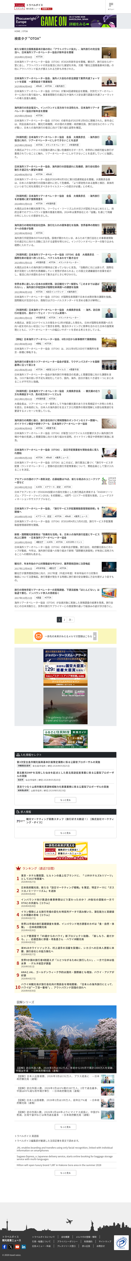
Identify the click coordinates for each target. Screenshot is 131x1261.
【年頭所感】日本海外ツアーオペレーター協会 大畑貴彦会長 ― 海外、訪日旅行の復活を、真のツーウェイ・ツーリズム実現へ (57, 311)
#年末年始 (40, 568)
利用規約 (88, 1241)
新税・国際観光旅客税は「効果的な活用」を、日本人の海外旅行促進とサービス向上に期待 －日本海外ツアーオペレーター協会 (57, 535)
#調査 (38, 597)
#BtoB (39, 86)
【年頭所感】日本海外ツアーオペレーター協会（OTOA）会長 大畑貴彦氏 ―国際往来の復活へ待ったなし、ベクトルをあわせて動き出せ (56, 256)
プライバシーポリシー (67, 1241)
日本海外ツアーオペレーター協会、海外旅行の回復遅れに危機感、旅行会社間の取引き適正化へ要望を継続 (57, 168)
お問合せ (101, 1245)
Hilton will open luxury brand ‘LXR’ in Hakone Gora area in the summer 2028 (59, 1165)
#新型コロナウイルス (56, 369)
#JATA (39, 486)
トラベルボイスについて (43, 1236)
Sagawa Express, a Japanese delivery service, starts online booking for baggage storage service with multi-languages (65, 1157)
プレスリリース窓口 (66, 1245)
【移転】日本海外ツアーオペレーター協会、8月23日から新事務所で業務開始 (55, 339)
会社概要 (65, 1236)
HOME (17, 31)
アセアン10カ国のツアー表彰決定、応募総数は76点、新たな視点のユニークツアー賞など (57, 480)
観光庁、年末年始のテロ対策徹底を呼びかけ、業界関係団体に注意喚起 (52, 563)
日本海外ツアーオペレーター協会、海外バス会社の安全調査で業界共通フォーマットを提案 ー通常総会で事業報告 (57, 79)
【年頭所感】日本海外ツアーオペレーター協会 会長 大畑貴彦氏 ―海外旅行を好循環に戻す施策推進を (57, 197)
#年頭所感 (74, 144)
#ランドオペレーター (56, 144)
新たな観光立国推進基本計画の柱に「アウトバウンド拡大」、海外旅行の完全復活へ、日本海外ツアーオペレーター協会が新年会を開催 (57, 50)
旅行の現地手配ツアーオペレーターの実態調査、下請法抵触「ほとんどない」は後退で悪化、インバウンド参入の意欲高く (57, 591)
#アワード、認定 (53, 486)
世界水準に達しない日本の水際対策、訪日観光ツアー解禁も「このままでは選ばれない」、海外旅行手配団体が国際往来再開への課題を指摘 (57, 285)
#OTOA (39, 56)
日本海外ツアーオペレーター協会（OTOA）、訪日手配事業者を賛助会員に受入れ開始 (56, 451)
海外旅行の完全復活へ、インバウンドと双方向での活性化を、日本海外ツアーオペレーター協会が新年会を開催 (57, 109)
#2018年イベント (74, 541)
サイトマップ (105, 1241)
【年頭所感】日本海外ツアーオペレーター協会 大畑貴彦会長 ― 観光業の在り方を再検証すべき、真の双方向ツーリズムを (57, 392)
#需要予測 (74, 369)
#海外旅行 (60, 86)
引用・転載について (41, 1241)
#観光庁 (39, 541)
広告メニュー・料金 (41, 1245)
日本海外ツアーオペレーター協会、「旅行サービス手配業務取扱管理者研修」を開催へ (57, 510)
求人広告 (86, 1245)
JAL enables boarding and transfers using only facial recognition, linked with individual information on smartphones (65, 1149)
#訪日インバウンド (55, 291)
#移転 (38, 343)
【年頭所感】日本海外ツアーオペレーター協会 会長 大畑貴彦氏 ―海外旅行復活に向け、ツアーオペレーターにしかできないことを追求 (57, 138)
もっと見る (65, 799)
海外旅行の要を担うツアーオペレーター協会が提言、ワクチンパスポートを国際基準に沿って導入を (57, 363)
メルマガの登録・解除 (86, 1236)
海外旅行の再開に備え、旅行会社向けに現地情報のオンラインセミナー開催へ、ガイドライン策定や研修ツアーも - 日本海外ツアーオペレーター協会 (57, 421)
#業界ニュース (62, 457)
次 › (70, 619)
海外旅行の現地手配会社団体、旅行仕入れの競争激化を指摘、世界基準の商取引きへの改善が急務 (57, 226)
